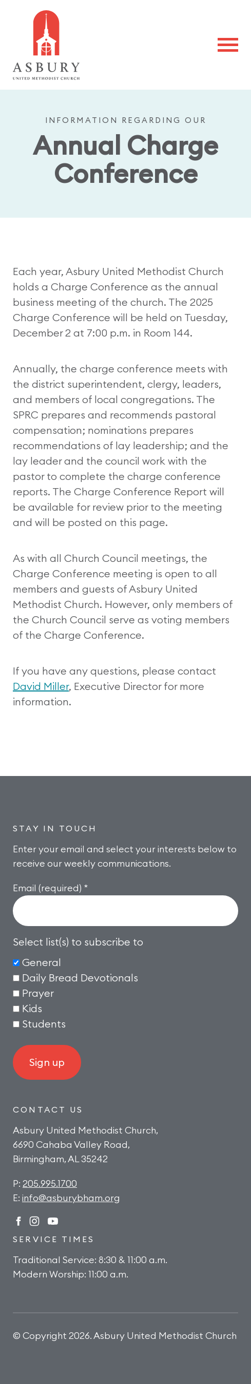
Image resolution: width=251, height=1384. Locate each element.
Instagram (34, 1221)
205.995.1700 (50, 1183)
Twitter (53, 1221)
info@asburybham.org (71, 1198)
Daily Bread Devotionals (80, 977)
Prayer (38, 993)
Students (44, 1023)
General (41, 962)
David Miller (41, 686)
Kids (32, 1008)
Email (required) (50, 888)
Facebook (18, 1221)
